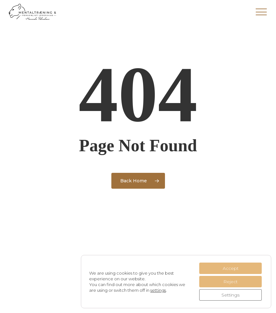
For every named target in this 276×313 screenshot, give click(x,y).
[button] (261, 11)
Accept (231, 268)
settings (158, 290)
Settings (230, 295)
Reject (230, 281)
